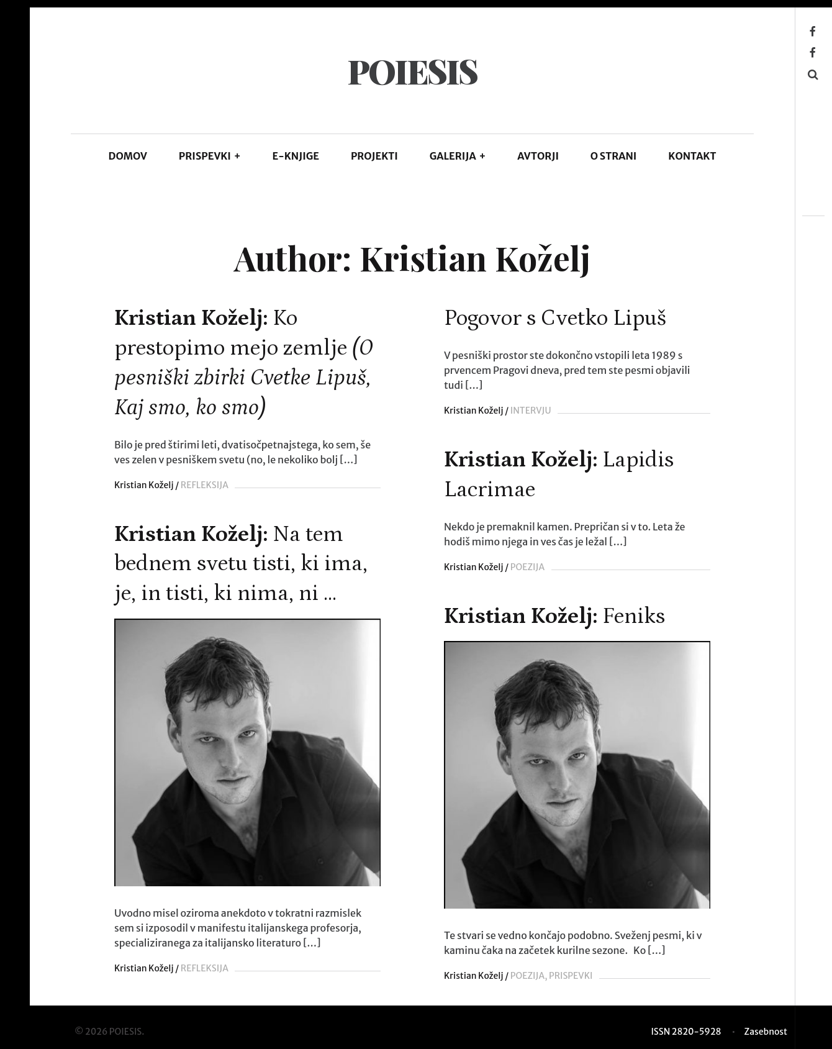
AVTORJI (538, 156)
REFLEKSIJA (204, 485)
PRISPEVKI (210, 156)
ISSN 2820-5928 (686, 1029)
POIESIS (412, 70)
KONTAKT (692, 156)
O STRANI (613, 156)
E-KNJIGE (296, 156)
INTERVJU (529, 410)
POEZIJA (526, 567)
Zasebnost (765, 1029)
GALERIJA (458, 156)
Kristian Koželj (143, 485)
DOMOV (128, 156)
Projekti (374, 156)
